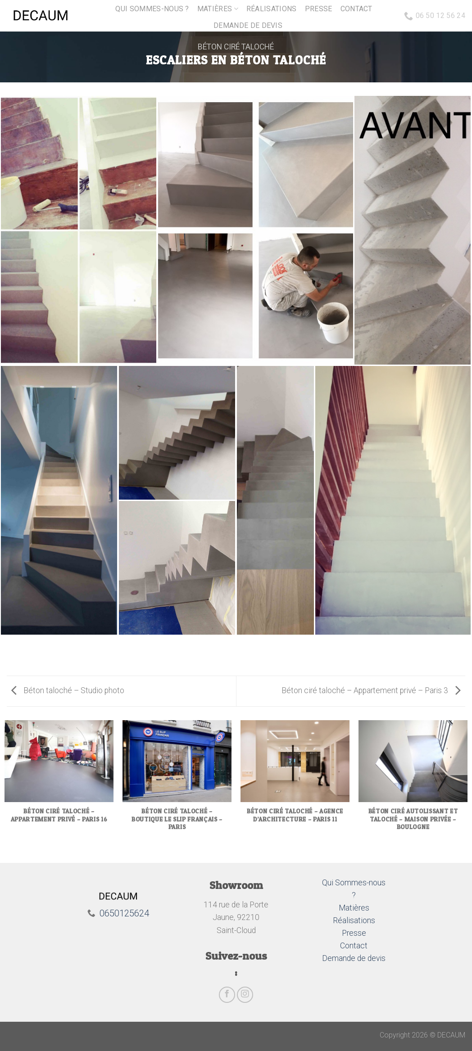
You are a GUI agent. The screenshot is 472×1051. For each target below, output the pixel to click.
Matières (217, 9)
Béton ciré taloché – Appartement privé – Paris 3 (371, 690)
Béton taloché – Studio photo (67, 690)
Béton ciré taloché (236, 46)
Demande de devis (247, 25)
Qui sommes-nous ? (152, 9)
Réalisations (271, 9)
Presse (318, 9)
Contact (356, 9)
